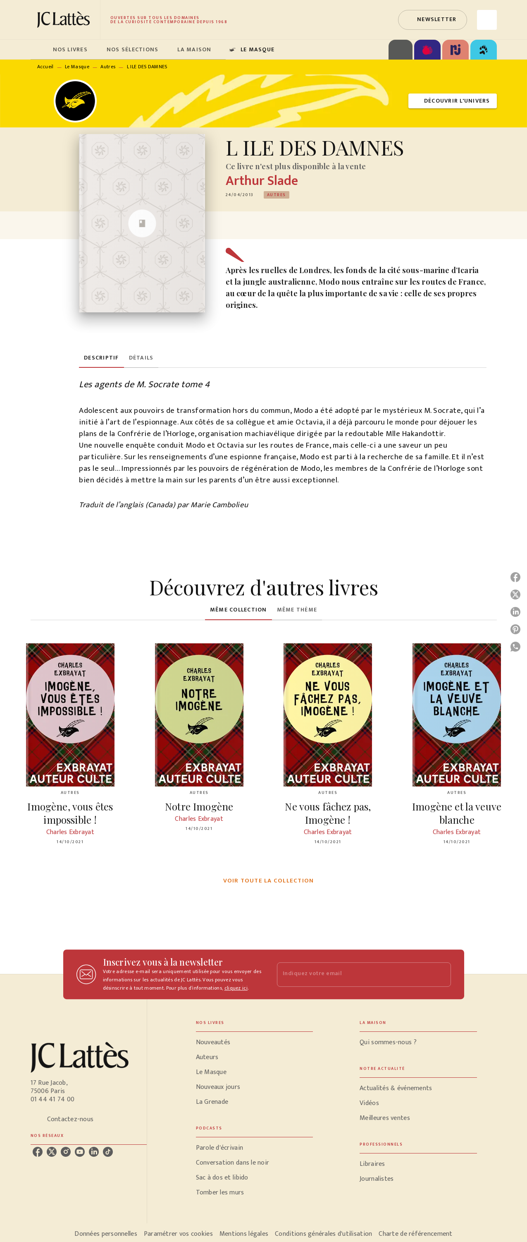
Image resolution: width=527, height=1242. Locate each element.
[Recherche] (487, 20)
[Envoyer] (441, 974)
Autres (107, 66)
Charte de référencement (415, 1234)
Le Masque (77, 66)
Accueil (45, 66)
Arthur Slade (262, 181)
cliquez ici (236, 988)
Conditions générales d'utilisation (323, 1234)
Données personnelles (105, 1234)
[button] (432, 20)
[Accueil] (65, 19)
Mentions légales (243, 1234)
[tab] (39, 50)
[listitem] (38, 1152)
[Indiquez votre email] (353, 974)
